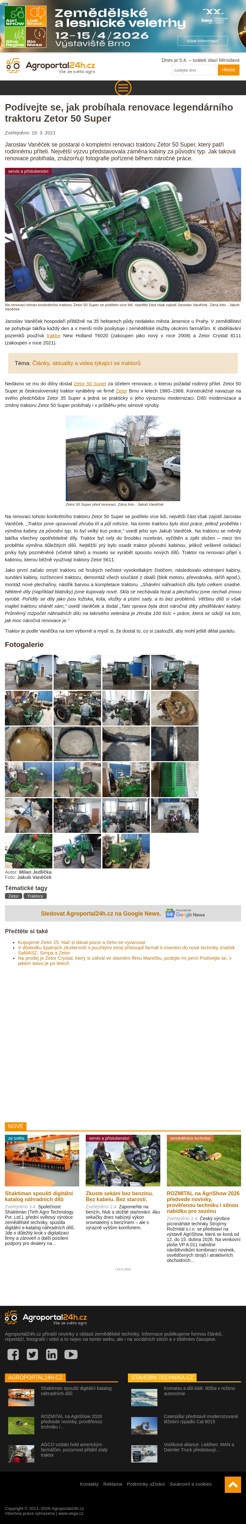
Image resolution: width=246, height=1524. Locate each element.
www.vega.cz (70, 1513)
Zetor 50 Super (90, 383)
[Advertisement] (123, 1041)
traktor (54, 335)
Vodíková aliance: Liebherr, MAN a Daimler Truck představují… (199, 1447)
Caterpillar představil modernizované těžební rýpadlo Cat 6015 (201, 1419)
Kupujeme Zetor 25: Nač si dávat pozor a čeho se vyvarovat (81, 942)
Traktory (35, 896)
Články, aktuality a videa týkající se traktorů (86, 363)
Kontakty (89, 1484)
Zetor (121, 391)
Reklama (112, 1484)
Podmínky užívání (146, 1484)
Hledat (228, 69)
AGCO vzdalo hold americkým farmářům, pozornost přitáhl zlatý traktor (74, 1450)
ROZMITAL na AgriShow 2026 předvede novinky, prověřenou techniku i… (71, 1421)
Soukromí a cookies (190, 1484)
